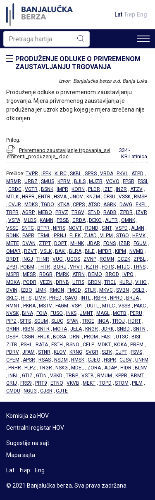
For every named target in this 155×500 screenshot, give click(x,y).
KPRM (64, 181)
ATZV (136, 189)
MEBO (45, 212)
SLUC (57, 321)
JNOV (76, 197)
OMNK (128, 220)
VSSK (125, 197)
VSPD (121, 228)
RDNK (12, 235)
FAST (106, 337)
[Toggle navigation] (143, 38)
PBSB (63, 220)
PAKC (140, 306)
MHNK (77, 243)
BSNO (72, 345)
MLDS (30, 220)
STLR (90, 290)
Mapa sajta (20, 455)
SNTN (139, 329)
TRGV (78, 212)
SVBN (122, 290)
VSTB (87, 376)
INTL (86, 298)
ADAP (110, 368)
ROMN (107, 259)
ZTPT (45, 243)
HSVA (60, 197)
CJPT (121, 352)
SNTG (27, 228)
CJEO (94, 360)
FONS (109, 243)
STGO (122, 235)
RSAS (44, 360)
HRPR (28, 197)
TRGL (110, 282)
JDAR (93, 243)
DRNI (75, 337)
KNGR (91, 329)
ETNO (56, 383)
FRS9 (26, 383)
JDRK (107, 329)
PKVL (122, 173)
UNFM (141, 360)
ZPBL (139, 259)
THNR (42, 259)
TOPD (105, 383)
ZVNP (89, 259)
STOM (122, 383)
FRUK (44, 337)
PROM (91, 337)
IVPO (128, 274)
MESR (29, 274)
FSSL (143, 181)
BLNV (141, 368)
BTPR (43, 228)
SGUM (41, 321)
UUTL (93, 306)
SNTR (43, 329)
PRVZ (61, 212)
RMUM (104, 376)
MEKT (89, 383)
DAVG (125, 204)
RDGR (45, 274)
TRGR (45, 368)
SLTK (107, 352)
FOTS (108, 267)
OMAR (13, 251)
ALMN (137, 228)
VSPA (14, 220)
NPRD (116, 298)
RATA (42, 345)
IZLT (107, 189)
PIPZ (11, 321)
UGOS (73, 259)
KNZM (93, 197)
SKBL (75, 173)
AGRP (28, 212)
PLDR (94, 189)
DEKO (95, 220)
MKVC (106, 290)
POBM (27, 267)
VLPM (106, 235)
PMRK (62, 274)
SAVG (71, 298)
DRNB (62, 282)
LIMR (40, 298)
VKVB (73, 383)
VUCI (58, 259)
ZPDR (126, 212)
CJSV (125, 360)
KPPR (121, 376)
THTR (44, 267)
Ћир (129, 14)
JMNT (86, 313)
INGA (103, 321)
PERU (136, 313)
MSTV (45, 306)
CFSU (109, 197)
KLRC (61, 173)
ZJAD (90, 235)
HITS (26, 298)
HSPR (110, 360)
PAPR (28, 235)
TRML (44, 235)
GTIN (41, 376)
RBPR (100, 298)
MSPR (12, 274)
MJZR (96, 181)
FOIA (41, 313)
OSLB (138, 290)
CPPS (79, 204)
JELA (76, 329)
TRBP (72, 376)
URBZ (31, 181)
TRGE (88, 321)
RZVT (30, 251)
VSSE (12, 228)
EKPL (141, 204)
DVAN (29, 243)
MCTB (119, 313)
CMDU (13, 391)
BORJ (60, 267)
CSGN (27, 337)
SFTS (25, 321)
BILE (90, 251)
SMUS (47, 181)
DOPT (60, 243)
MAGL (103, 313)
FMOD (74, 290)
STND (94, 212)
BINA (27, 313)
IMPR (62, 189)
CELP (88, 345)
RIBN (28, 329)
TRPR (12, 212)
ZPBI (11, 267)
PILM (137, 383)
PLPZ (30, 368)
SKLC (12, 298)
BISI (135, 337)
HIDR (125, 368)
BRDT (12, 259)
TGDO (47, 204)
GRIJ (11, 383)
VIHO (141, 282)
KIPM (120, 251)
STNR (44, 352)
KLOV (60, 352)
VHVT (76, 267)
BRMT (137, 376)
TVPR (32, 173)
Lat (118, 14)
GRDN (94, 282)
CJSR (46, 391)
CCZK (123, 259)
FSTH (57, 345)
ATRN (78, 274)
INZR (121, 189)
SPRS (91, 173)
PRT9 (41, 383)
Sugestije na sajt (27, 443)
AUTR (111, 220)
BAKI (60, 251)
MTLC (108, 306)
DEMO (95, 274)
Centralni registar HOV (35, 427)
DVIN (11, 290)
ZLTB (11, 345)
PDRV (12, 352)
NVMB (136, 251)
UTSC (122, 337)
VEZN (46, 282)
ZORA (94, 368)
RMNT (13, 306)
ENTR (44, 197)
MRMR (13, 181)
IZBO (26, 290)
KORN (78, 189)
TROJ (118, 321)
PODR (29, 282)
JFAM (28, 352)
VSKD (56, 376)
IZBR (124, 243)
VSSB (124, 306)
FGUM (140, 243)
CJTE (62, 391)
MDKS (31, 204)
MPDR (105, 251)
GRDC (14, 189)
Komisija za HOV (27, 415)
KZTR (92, 267)
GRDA (79, 220)
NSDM (61, 360)
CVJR (14, 204)
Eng (142, 14)
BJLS (80, 181)
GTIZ (27, 376)
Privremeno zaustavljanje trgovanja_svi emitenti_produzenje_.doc (58, 153)
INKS (71, 313)
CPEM (12, 360)
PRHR (14, 368)
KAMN (46, 220)
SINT (107, 228)
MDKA (13, 282)
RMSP (140, 197)
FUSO (56, 313)
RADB (110, 212)
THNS (139, 267)
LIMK (41, 290)
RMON (57, 290)
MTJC (123, 267)
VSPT (77, 306)
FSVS (136, 352)
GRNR (12, 329)
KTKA (63, 204)
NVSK (12, 313)
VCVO (112, 181)
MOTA (60, 329)
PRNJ (60, 235)
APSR (29, 360)
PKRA (29, 306)
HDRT (134, 321)
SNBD (123, 329)
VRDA (106, 173)
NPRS (59, 228)
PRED (55, 298)
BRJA (132, 298)
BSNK (47, 189)
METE (12, 243)
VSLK (46, 251)
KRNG (75, 352)
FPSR (128, 181)
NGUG (30, 391)
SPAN (73, 321)
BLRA (75, 251)
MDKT (104, 345)
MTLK (12, 197)
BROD (112, 274)
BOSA (59, 337)
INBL (13, 376)
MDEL (77, 368)
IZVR (141, 212)
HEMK (138, 235)
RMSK (77, 360)
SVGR (92, 352)
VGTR (31, 189)
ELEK (75, 235)
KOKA (120, 345)
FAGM (61, 306)
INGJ (27, 259)
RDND (91, 228)
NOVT (75, 228)
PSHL (26, 345)
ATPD (137, 173)
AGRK (109, 204)
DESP (12, 337)
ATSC (94, 204)
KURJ (125, 282)
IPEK (46, 173)
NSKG (61, 368)
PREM (136, 345)
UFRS (78, 282)
